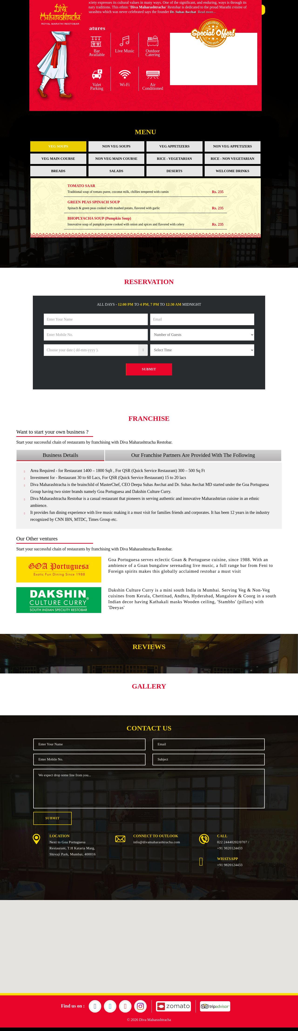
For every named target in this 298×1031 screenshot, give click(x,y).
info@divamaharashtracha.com (156, 845)
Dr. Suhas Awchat (184, 15)
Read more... (209, 15)
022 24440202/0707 (232, 845)
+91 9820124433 (230, 852)
